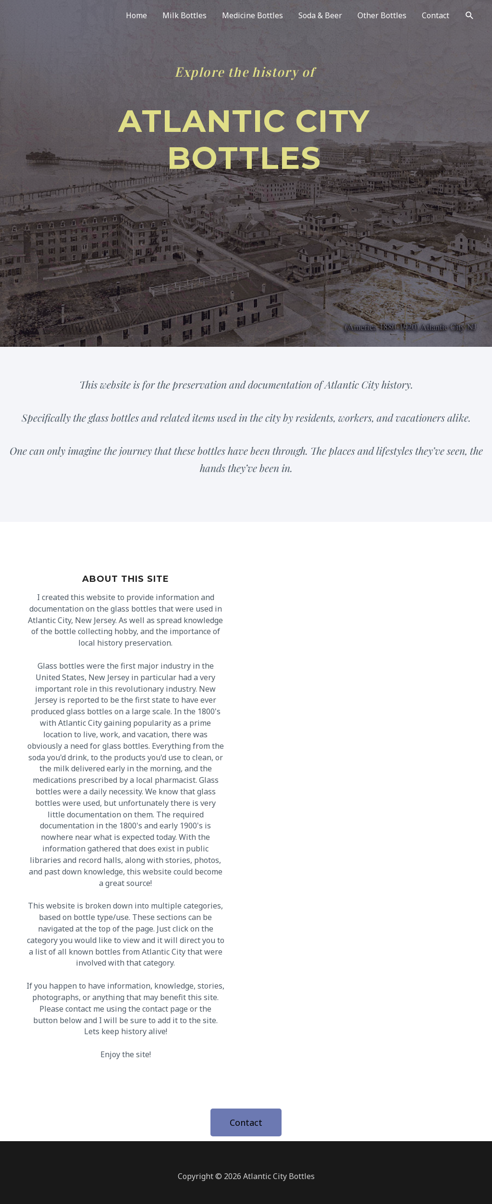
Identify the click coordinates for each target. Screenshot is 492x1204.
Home (136, 15)
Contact (435, 15)
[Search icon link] (470, 16)
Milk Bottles (184, 15)
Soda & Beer (320, 15)
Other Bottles (381, 15)
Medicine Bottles (252, 15)
